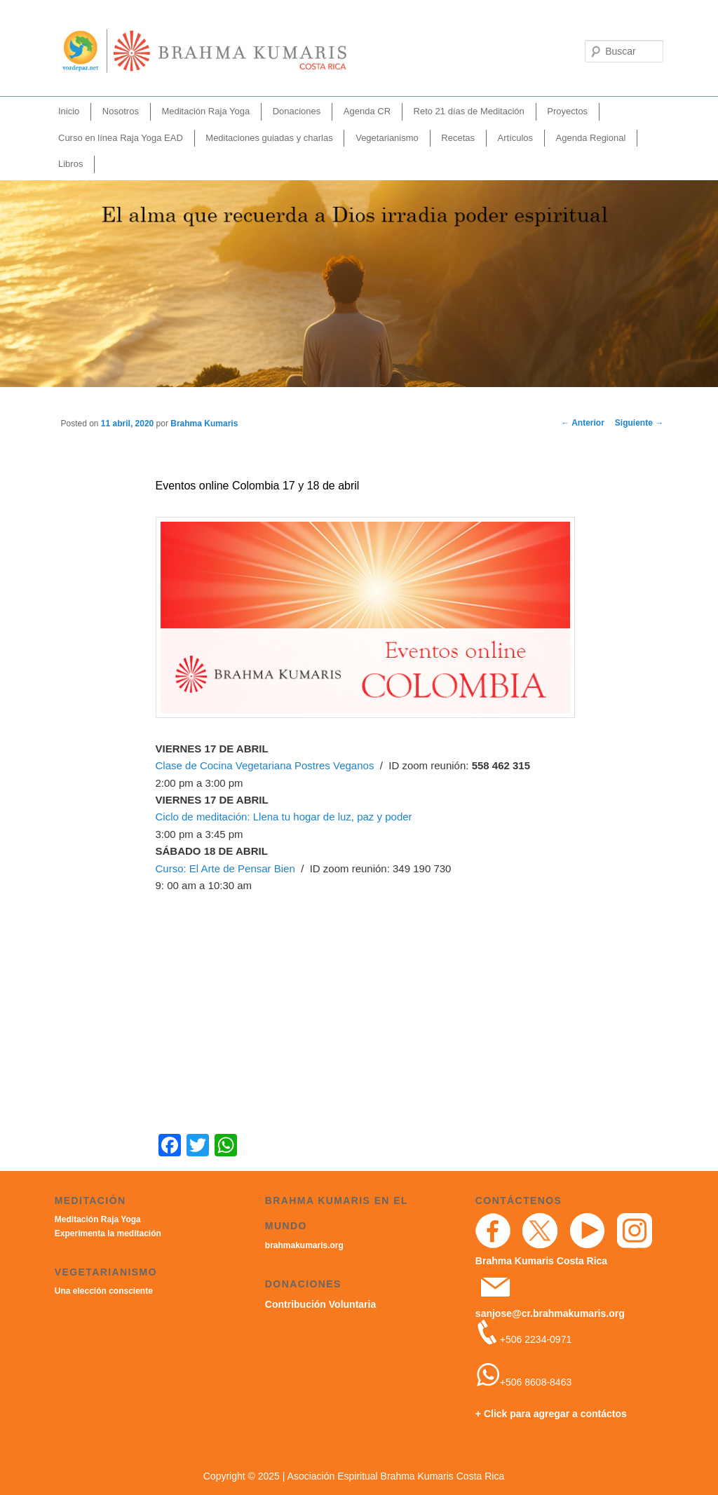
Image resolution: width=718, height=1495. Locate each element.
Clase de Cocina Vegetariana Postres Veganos (265, 765)
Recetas (458, 138)
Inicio (68, 111)
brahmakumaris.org (304, 1245)
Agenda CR (367, 111)
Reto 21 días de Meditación (469, 111)
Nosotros (120, 111)
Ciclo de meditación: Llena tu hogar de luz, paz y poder (284, 817)
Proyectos (567, 111)
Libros (70, 163)
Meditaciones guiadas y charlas (268, 138)
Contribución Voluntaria (320, 1304)
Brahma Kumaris (204, 423)
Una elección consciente (104, 1291)
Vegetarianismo (387, 138)
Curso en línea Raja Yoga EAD (120, 138)
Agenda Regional (591, 138)
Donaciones (297, 111)
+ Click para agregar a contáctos (551, 1413)
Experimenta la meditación (108, 1233)
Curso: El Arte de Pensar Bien (225, 868)
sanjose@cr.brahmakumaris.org (550, 1313)
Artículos (516, 138)
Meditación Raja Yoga (205, 111)
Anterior (582, 423)
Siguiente (639, 423)
